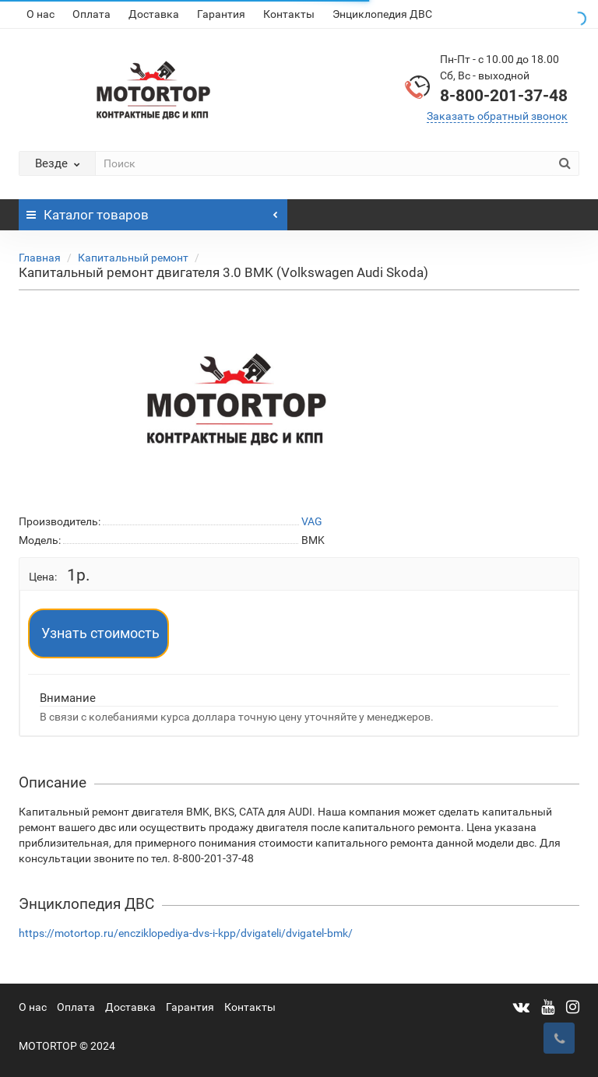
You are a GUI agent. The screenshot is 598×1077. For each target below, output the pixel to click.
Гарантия (221, 14)
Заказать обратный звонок (497, 116)
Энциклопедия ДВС (382, 14)
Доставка (153, 14)
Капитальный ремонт (133, 257)
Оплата (91, 14)
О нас (40, 14)
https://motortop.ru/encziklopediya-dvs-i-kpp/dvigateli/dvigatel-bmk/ (186, 933)
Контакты (289, 14)
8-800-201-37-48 (504, 95)
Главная (40, 257)
